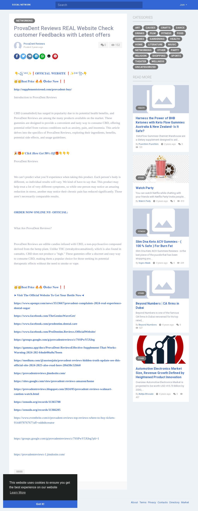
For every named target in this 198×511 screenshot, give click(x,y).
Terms (143, 502)
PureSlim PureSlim (149, 144)
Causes (150, 27)
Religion (141, 55)
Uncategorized (145, 67)
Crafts (165, 27)
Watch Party (145, 188)
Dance (180, 27)
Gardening (157, 38)
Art (137, 27)
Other (161, 50)
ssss (19, 471)
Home (139, 44)
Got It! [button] (40, 504)
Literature (155, 44)
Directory (174, 502)
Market (185, 502)
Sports (176, 55)
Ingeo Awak (144, 263)
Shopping (159, 55)
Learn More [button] (18, 492)
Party (175, 50)
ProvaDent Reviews (34, 43)
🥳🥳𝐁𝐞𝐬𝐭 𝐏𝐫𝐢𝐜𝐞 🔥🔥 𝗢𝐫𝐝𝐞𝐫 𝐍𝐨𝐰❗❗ (41, 81)
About (134, 502)
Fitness (166, 33)
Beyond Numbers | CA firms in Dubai (157, 306)
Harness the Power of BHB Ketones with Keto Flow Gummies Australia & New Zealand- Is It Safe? (160, 124)
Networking (24, 20)
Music (172, 44)
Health (175, 38)
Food (180, 33)
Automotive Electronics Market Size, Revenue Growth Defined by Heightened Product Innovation (160, 373)
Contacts (163, 502)
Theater (140, 61)
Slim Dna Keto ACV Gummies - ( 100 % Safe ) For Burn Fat (158, 244)
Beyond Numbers (148, 325)
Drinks (139, 33)
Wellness (158, 61)
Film (153, 33)
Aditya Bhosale (146, 394)
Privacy (152, 502)
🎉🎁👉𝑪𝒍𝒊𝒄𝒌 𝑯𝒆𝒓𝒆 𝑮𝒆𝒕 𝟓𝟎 (42, 153)
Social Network (21, 4)
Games (139, 38)
